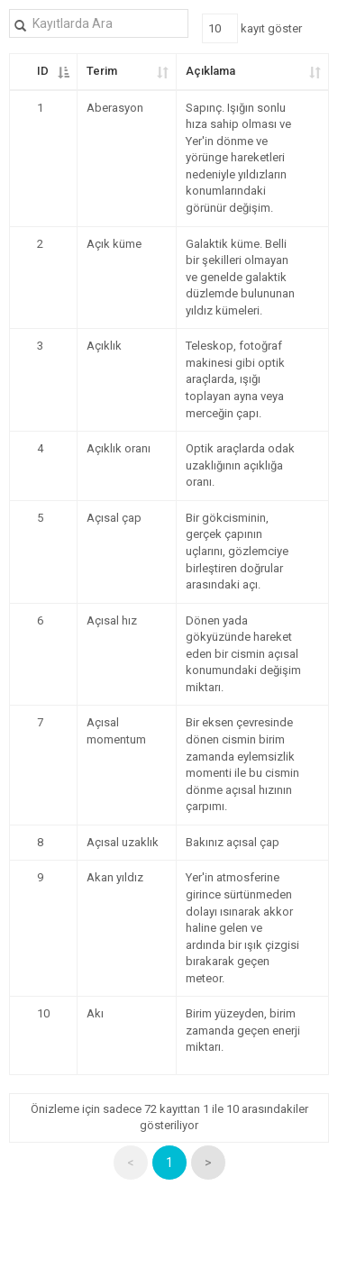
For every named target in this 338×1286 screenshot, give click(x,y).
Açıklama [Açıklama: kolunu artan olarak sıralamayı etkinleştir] (210, 71)
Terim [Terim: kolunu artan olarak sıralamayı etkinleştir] (102, 71)
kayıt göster (252, 28)
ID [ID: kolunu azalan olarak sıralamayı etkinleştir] (43, 71)
